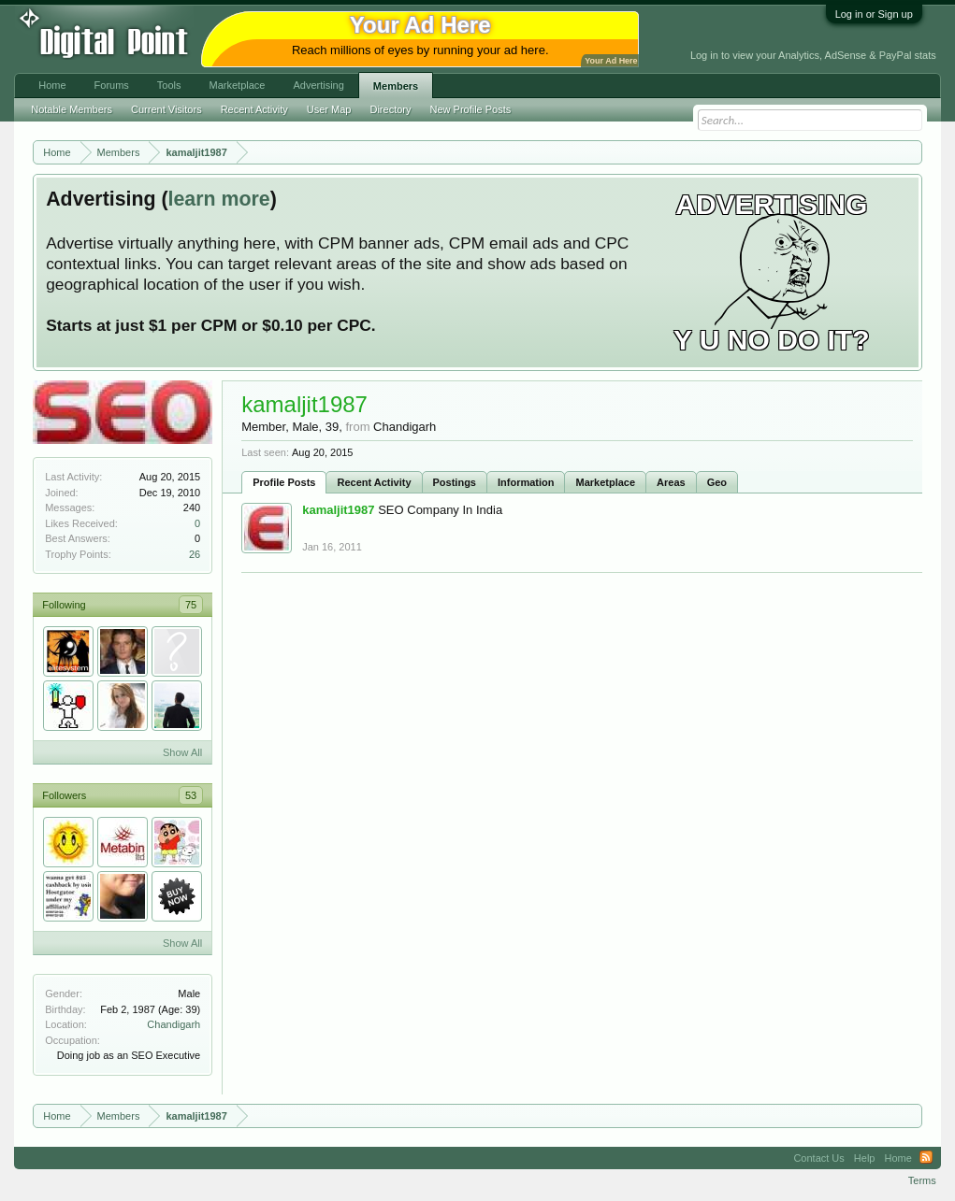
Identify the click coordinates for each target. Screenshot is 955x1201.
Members (395, 86)
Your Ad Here (611, 60)
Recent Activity (374, 482)
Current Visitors (166, 109)
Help (864, 1158)
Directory (390, 109)
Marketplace (605, 482)
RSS (926, 1158)
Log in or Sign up (874, 14)
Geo (717, 482)
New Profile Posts (470, 109)
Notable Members (71, 109)
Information (526, 482)
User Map (329, 109)
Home (51, 85)
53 (190, 795)
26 (194, 554)
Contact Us (818, 1158)
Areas (671, 482)
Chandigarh (173, 1024)
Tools (169, 85)
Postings (454, 482)
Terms (922, 1180)
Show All (182, 752)
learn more (219, 199)
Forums (111, 85)
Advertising (318, 85)
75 (190, 604)
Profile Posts (284, 482)
